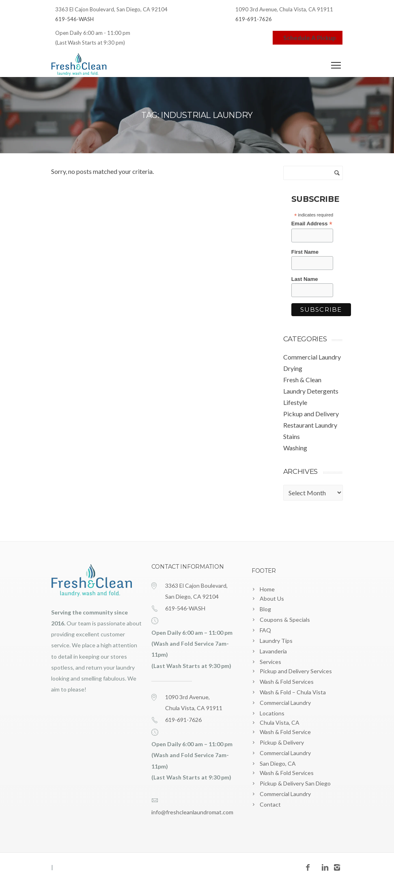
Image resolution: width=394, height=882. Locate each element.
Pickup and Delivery (311, 413)
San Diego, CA (278, 763)
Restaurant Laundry (310, 425)
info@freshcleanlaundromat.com (192, 812)
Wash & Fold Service (285, 731)
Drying (292, 368)
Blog (265, 609)
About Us (272, 598)
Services (270, 661)
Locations (272, 713)
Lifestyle (295, 402)
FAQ (265, 630)
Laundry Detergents (310, 391)
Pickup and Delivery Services (296, 671)
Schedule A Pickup (307, 37)
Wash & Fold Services (287, 681)
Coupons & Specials (285, 619)
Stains (291, 436)
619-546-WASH (74, 19)
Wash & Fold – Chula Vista (293, 692)
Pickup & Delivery (282, 742)
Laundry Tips (276, 640)
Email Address (311, 223)
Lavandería (273, 651)
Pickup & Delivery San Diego (295, 783)
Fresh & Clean (302, 379)
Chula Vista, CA (279, 722)
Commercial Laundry (312, 357)
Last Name (304, 279)
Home (267, 589)
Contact (270, 804)
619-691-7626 (253, 19)
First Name (305, 252)
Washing (295, 448)
